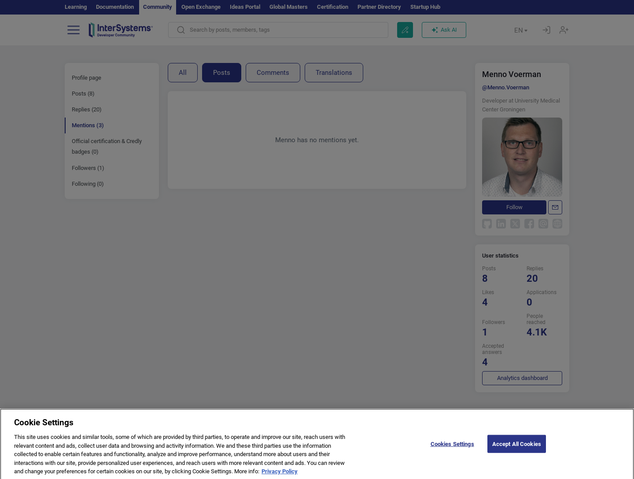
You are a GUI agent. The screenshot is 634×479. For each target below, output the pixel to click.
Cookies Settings (452, 449)
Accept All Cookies (516, 449)
